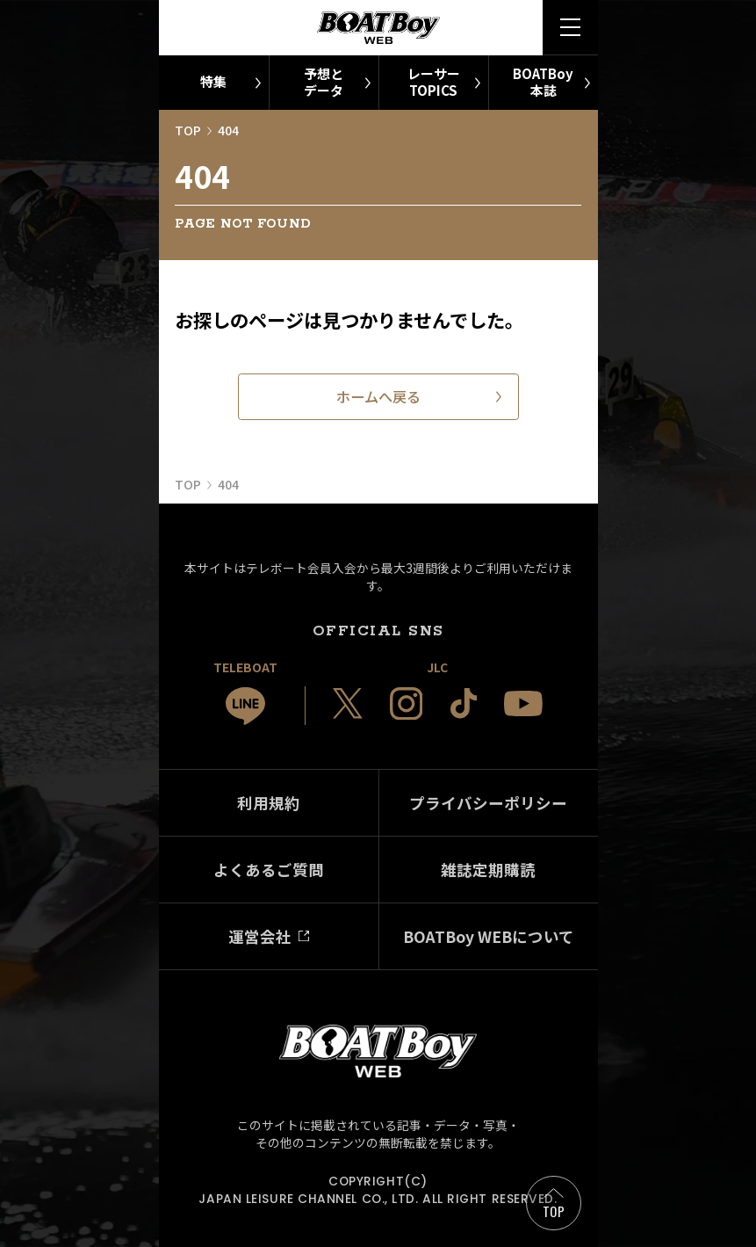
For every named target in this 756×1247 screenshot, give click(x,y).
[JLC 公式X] (348, 703)
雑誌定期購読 (488, 870)
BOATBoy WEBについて (488, 936)
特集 (213, 81)
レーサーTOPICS (433, 81)
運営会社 (260, 936)
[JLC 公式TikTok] (463, 703)
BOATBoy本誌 (543, 81)
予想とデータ (323, 81)
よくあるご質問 (268, 870)
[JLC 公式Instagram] (406, 704)
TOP (554, 1211)
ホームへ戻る (378, 396)
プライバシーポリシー (488, 803)
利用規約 (268, 803)
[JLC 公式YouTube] (523, 703)
